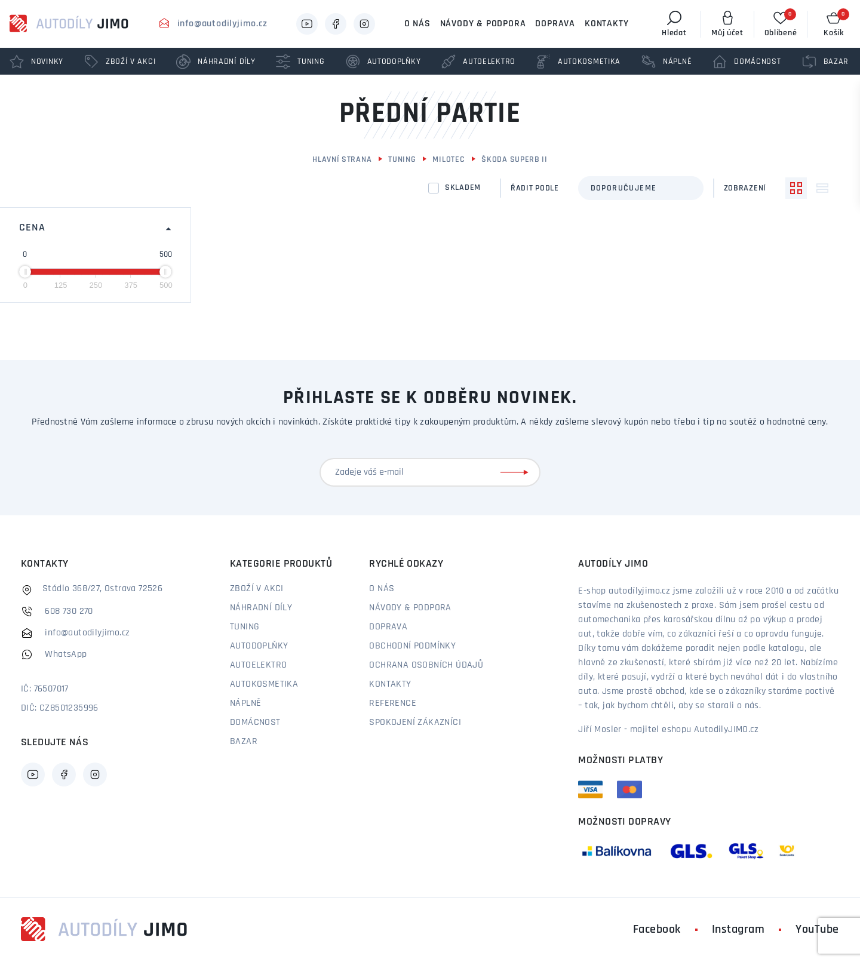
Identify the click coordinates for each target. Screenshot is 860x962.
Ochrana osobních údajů (426, 665)
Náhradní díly (261, 608)
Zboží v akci (257, 589)
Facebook (657, 930)
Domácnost (255, 722)
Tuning (402, 159)
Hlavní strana (341, 159)
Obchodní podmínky (412, 646)
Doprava (555, 24)
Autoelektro (258, 665)
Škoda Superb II (514, 159)
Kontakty (606, 24)
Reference (392, 703)
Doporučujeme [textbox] (624, 188)
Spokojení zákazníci (415, 722)
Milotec (448, 159)
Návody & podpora (483, 24)
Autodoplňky (259, 646)
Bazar (243, 741)
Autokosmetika (264, 684)
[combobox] (641, 188)
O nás (417, 24)
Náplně (245, 703)
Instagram (738, 930)
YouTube (817, 930)
